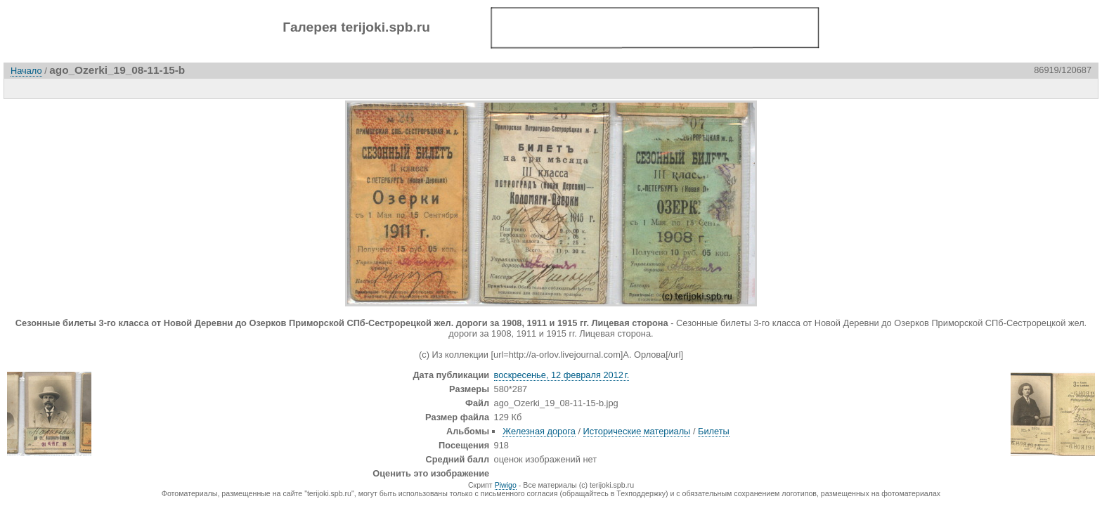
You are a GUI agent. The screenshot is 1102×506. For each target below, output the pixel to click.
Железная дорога (539, 431)
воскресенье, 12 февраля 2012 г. (562, 375)
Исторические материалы (637, 431)
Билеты (714, 431)
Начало (26, 70)
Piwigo (506, 485)
